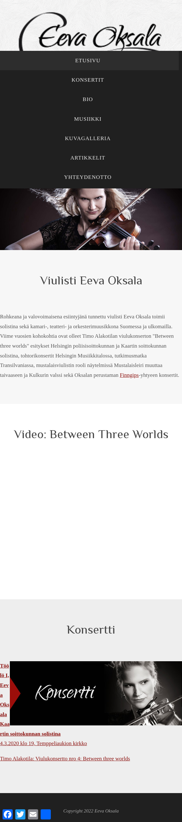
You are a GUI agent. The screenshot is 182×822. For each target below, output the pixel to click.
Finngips (129, 375)
